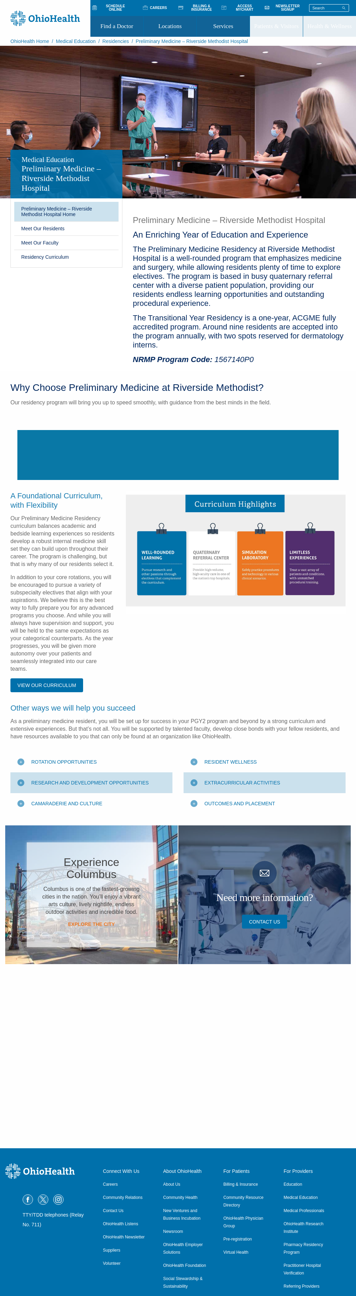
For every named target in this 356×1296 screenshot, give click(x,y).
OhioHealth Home (29, 41)
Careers (110, 1184)
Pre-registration (238, 1239)
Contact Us (264, 1059)
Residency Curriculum (45, 257)
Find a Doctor (116, 26)
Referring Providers (301, 1286)
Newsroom (173, 1231)
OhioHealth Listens (120, 1223)
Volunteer (112, 1263)
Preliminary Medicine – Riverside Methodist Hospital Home (56, 211)
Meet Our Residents (43, 228)
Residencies (116, 41)
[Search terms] (329, 8)
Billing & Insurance (241, 1184)
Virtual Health (236, 1252)
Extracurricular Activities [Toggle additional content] (242, 920)
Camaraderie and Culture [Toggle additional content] (66, 941)
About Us (171, 1184)
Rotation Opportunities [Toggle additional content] (64, 899)
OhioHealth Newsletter (124, 1237)
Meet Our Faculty (39, 243)
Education (293, 1184)
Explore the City (91, 1061)
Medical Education (76, 41)
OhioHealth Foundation (184, 1265)
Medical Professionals (304, 1210)
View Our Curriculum (46, 822)
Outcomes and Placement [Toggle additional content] (239, 941)
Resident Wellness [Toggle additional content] (230, 899)
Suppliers (111, 1250)
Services (223, 26)
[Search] (344, 8)
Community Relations (123, 1197)
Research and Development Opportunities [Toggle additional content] (90, 920)
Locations (169, 26)
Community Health (180, 1197)
